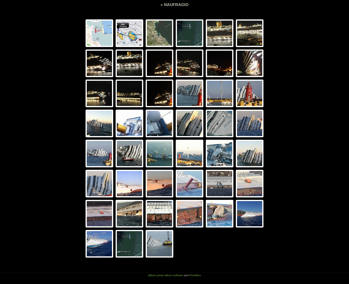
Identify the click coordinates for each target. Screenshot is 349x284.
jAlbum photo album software (165, 275)
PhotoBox (195, 275)
